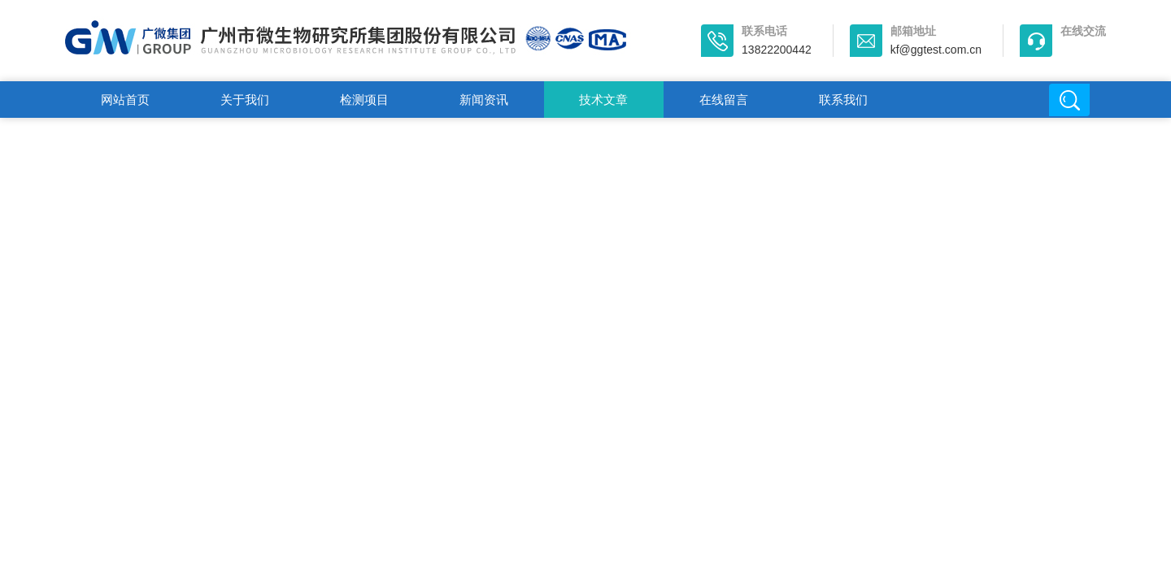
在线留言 (723, 99)
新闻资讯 (483, 99)
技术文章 (603, 99)
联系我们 (843, 99)
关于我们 (244, 99)
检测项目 (364, 99)
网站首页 (125, 99)
